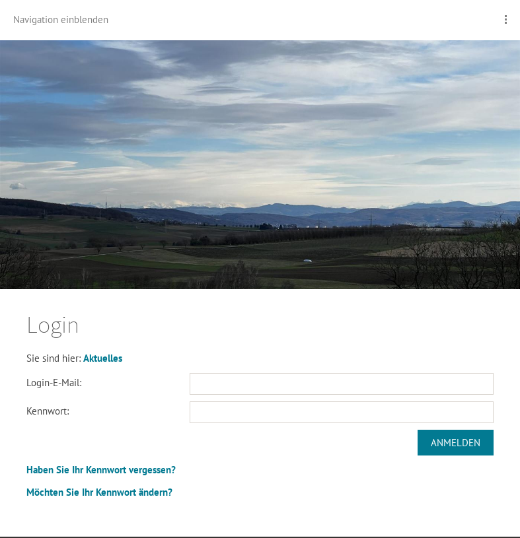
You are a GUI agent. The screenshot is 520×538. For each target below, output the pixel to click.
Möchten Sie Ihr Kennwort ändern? (99, 492)
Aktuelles (102, 358)
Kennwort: (47, 411)
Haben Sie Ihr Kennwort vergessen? (101, 469)
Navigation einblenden (60, 19)
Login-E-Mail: (53, 382)
